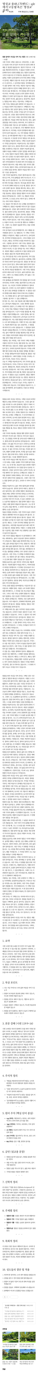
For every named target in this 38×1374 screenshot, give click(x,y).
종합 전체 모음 (21, 1305)
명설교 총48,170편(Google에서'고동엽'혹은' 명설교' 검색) (18, 4)
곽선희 (11, 11)
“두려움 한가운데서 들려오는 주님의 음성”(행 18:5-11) (15, 1312)
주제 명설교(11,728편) (26, 11)
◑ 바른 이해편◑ (10, 1305)
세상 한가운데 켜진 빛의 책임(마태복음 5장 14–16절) (15, 1320)
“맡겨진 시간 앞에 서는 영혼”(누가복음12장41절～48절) (15, 1322)
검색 (29, 4)
